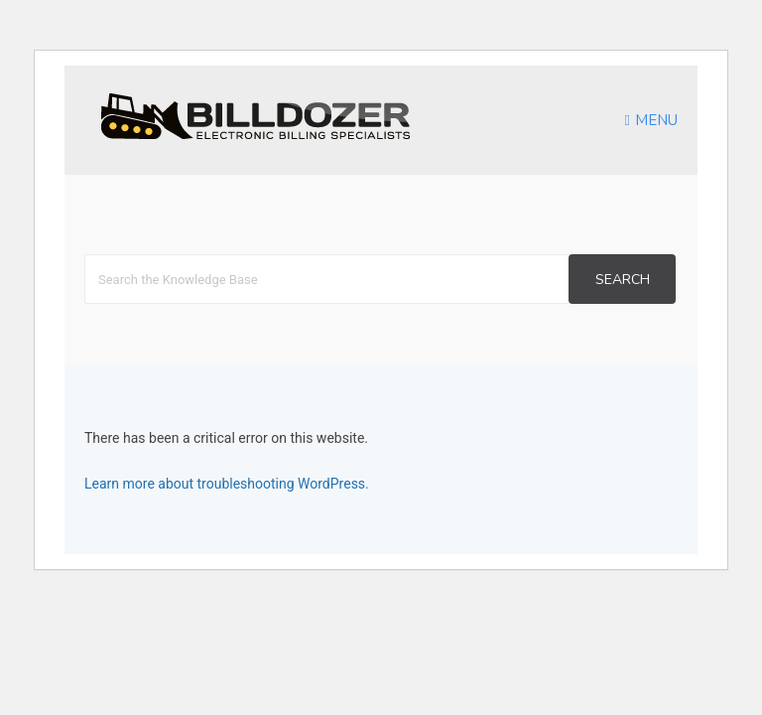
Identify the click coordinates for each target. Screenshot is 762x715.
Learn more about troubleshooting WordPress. (226, 484)
